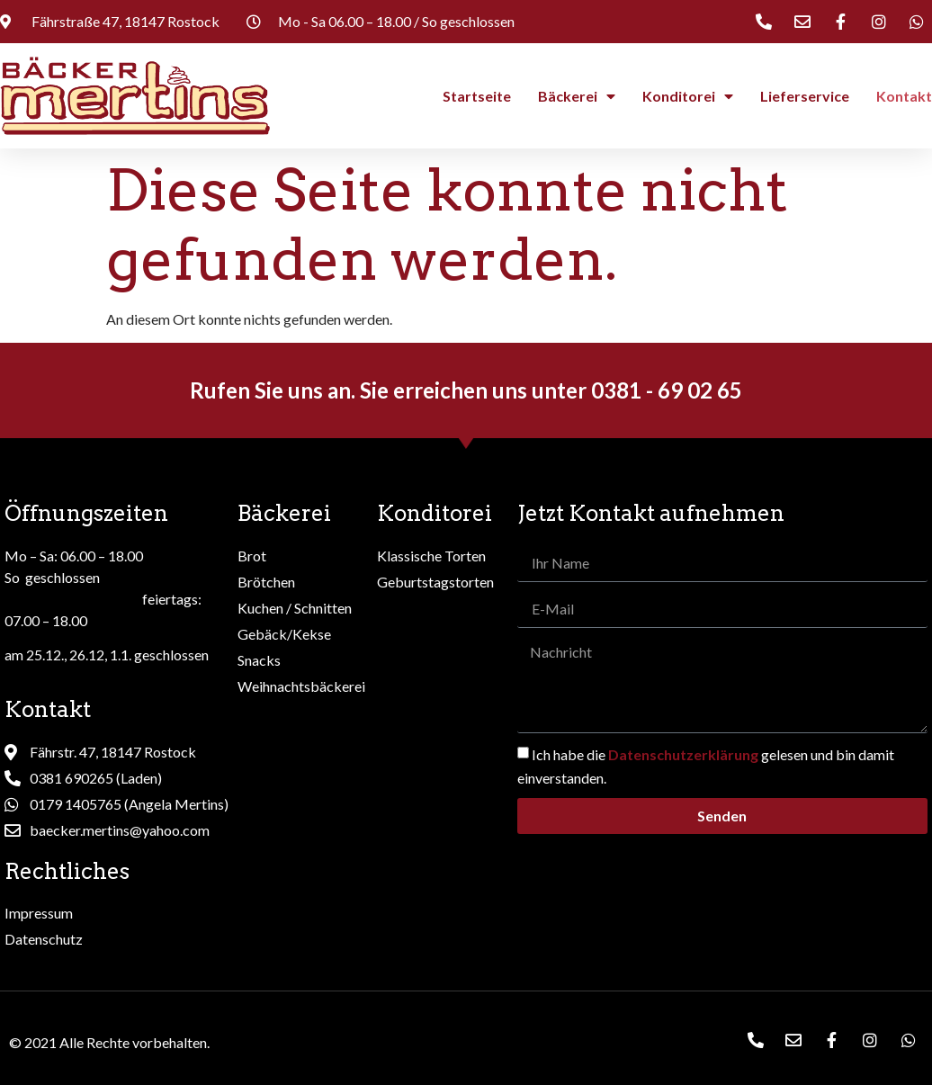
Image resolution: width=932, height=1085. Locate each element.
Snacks (259, 659)
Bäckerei (576, 96)
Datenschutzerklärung (683, 754)
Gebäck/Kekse (284, 633)
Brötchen (266, 581)
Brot (251, 555)
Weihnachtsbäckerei (301, 686)
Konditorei (687, 96)
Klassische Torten (431, 555)
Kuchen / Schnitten (294, 607)
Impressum (38, 912)
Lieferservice (804, 95)
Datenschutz (43, 938)
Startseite (477, 95)
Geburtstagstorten (435, 581)
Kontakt (904, 95)
